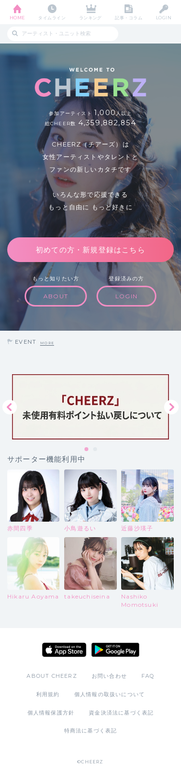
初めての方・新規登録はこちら (90, 249)
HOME (17, 17)
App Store (64, 650)
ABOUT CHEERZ (52, 676)
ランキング (90, 17)
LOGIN (163, 17)
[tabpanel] (90, 406)
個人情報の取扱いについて (109, 694)
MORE (47, 343)
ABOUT (55, 296)
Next (171, 407)
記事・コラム (128, 17)
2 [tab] (95, 449)
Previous (9, 407)
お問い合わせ (109, 676)
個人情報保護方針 (51, 712)
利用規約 (48, 694)
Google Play (115, 650)
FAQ (147, 676)
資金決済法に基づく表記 (121, 712)
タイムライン (52, 17)
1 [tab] (86, 449)
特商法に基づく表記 (90, 730)
